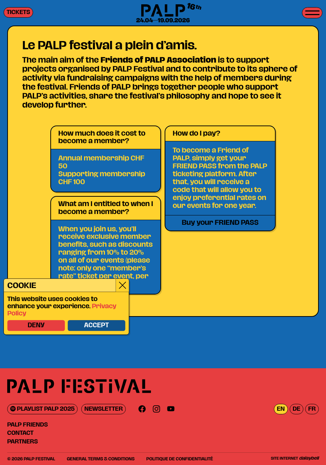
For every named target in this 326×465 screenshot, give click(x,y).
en (281, 409)
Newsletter (103, 409)
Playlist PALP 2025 (42, 409)
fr (312, 409)
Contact (20, 433)
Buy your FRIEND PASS (220, 222)
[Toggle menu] (312, 12)
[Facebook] (142, 409)
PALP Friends (27, 424)
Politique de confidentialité (179, 459)
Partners (22, 441)
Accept (96, 325)
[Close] (122, 285)
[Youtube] (170, 409)
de (296, 409)
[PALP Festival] (163, 11)
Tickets (18, 12)
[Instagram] (156, 409)
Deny (35, 325)
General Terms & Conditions (100, 459)
